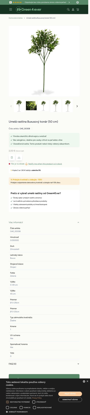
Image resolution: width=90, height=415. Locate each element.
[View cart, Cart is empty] (77, 9)
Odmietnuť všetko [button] (70, 400)
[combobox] (84, 381)
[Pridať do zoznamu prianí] (12, 157)
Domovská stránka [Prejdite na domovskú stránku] (15, 18)
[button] (31, 411)
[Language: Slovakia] (77, 2)
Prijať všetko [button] (70, 394)
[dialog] (45, 396)
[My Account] (73, 9)
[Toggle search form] (68, 9)
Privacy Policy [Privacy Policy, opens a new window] (37, 398)
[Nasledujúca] (77, 106)
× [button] (87, 381)
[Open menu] (11, 9)
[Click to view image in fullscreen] (44, 61)
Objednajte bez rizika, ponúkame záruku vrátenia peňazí (47, 2)
